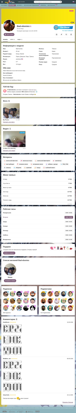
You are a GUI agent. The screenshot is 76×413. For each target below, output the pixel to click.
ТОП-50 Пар (32, 89)
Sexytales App (52, 5)
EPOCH (32, 407)
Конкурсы (43, 5)
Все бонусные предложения (32, 5)
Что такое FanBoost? (67, 30)
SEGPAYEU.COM (38, 407)
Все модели (4, 5)
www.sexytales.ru (18, 407)
